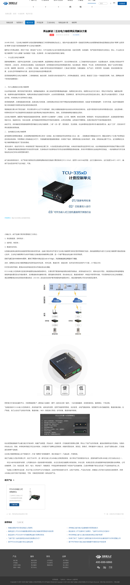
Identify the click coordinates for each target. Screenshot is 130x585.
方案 (45, 470)
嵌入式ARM (51, 458)
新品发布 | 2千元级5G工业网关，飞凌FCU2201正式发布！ (90, 531)
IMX (20, 259)
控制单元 (19, 271)
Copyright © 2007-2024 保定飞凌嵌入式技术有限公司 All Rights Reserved (77, 582)
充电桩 (28, 139)
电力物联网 (76, 35)
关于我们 (63, 559)
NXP (15, 259)
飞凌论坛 (62, 579)
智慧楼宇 (95, 407)
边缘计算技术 (46, 251)
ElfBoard (69, 579)
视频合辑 (48, 565)
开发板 (15, 562)
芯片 (90, 271)
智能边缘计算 (86, 22)
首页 (14, 14)
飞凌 (7, 160)
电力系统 (54, 62)
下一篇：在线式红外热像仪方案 (114, 514)
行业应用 (21, 14)
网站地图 (120, 582)
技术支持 (32, 562)
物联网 (101, 22)
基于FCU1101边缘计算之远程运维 (20, 542)
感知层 (78, 65)
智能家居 (46, 466)
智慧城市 (90, 117)
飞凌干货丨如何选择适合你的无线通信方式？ (24, 538)
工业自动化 (69, 22)
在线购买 (122, 3)
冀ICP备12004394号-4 (109, 582)
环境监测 (54, 22)
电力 (34, 46)
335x (68, 160)
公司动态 (48, 559)
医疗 (27, 466)
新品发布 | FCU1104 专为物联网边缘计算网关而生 (26, 535)
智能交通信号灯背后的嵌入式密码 (20, 527)
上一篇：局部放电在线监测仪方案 (17, 514)
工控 (14, 466)
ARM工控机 (16, 565)
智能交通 (11, 22)
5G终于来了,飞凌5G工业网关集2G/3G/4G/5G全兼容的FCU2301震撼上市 (95, 538)
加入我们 (63, 565)
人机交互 (16, 65)
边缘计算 (43, 68)
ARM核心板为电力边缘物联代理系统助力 (83, 527)
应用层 (97, 65)
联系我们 (63, 568)
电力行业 (30, 14)
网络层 (84, 65)
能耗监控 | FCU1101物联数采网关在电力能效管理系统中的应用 (31, 531)
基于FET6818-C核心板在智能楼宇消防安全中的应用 (87, 542)
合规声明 (75, 579)
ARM (104, 458)
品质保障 (63, 562)
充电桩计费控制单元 (55, 160)
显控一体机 (16, 568)
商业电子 (38, 466)
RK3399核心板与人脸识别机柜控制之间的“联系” (86, 535)
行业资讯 (48, 562)
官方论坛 (32, 568)
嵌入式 (13, 271)
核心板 (15, 559)
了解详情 (14, 504)
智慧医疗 (25, 22)
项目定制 (32, 559)
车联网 (19, 139)
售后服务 (32, 565)
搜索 (105, 4)
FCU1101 (16, 407)
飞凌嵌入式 (12, 458)
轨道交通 (20, 466)
